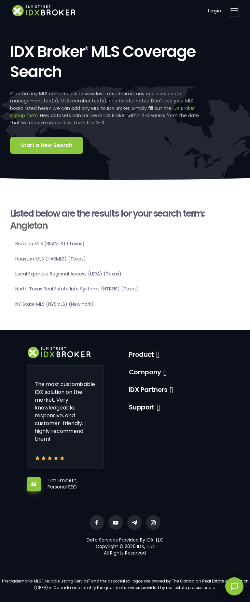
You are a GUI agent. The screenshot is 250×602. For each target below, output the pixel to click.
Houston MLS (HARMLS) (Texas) (50, 259)
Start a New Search (46, 145)
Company (145, 372)
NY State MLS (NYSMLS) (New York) (54, 304)
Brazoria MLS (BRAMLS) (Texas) (50, 243)
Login (214, 10)
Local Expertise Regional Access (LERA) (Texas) (68, 274)
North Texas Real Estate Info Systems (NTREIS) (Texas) (77, 289)
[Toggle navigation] (234, 11)
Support (142, 407)
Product (141, 354)
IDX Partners (148, 389)
